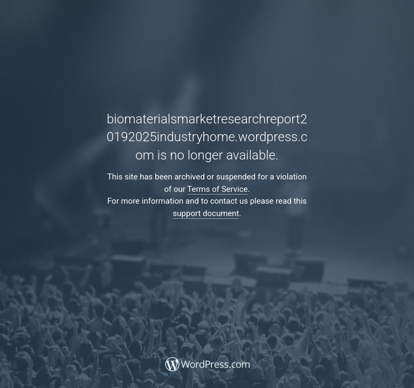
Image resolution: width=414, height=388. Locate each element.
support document (206, 213)
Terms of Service (217, 189)
